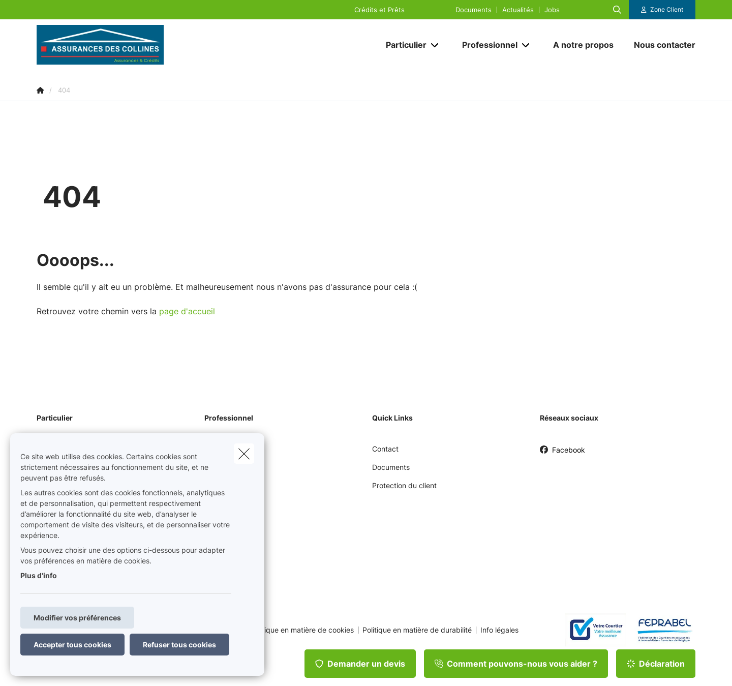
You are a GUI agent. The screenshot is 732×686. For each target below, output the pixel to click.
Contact (385, 448)
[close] (244, 453)
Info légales (499, 630)
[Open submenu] (435, 45)
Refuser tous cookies (179, 644)
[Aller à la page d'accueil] (138, 44)
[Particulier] (402, 44)
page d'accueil (187, 311)
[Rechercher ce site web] (617, 9)
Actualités (518, 10)
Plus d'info (38, 575)
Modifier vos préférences (77, 617)
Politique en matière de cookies (302, 630)
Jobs (552, 10)
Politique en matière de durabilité (417, 630)
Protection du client (404, 485)
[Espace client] (662, 9)
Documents (473, 10)
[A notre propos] (583, 44)
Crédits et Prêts (379, 10)
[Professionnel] (486, 44)
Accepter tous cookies (72, 644)
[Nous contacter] (659, 44)
